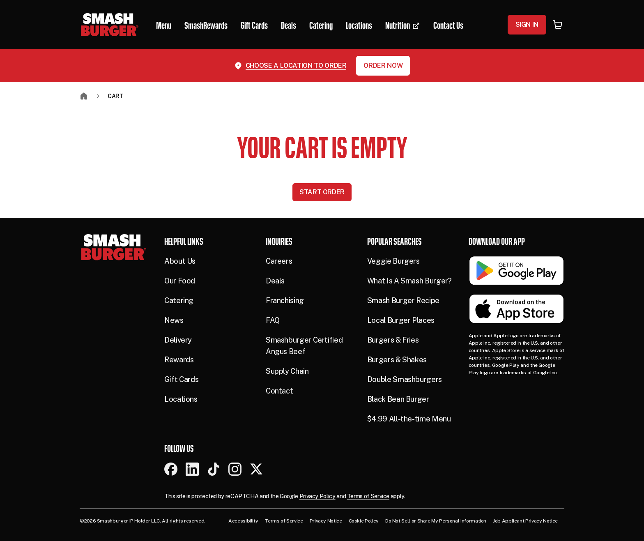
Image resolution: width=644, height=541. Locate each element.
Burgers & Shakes (397, 359)
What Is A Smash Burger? (409, 280)
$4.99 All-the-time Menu (409, 418)
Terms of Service (368, 496)
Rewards (178, 359)
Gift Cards (181, 379)
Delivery (178, 340)
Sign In (526, 24)
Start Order (322, 192)
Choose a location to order (296, 65)
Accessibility (243, 521)
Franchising (285, 300)
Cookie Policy (364, 521)
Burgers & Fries (393, 340)
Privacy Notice (326, 521)
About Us (180, 261)
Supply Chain (287, 371)
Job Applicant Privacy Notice (525, 521)
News (174, 320)
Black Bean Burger (398, 399)
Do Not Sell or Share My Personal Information (435, 521)
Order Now (382, 65)
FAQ (273, 320)
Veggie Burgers (393, 261)
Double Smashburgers (404, 379)
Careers (279, 261)
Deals (275, 280)
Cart (116, 96)
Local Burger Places (401, 320)
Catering (178, 300)
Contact (279, 391)
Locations (181, 399)
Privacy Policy (317, 496)
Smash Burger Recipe (403, 300)
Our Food (179, 280)
